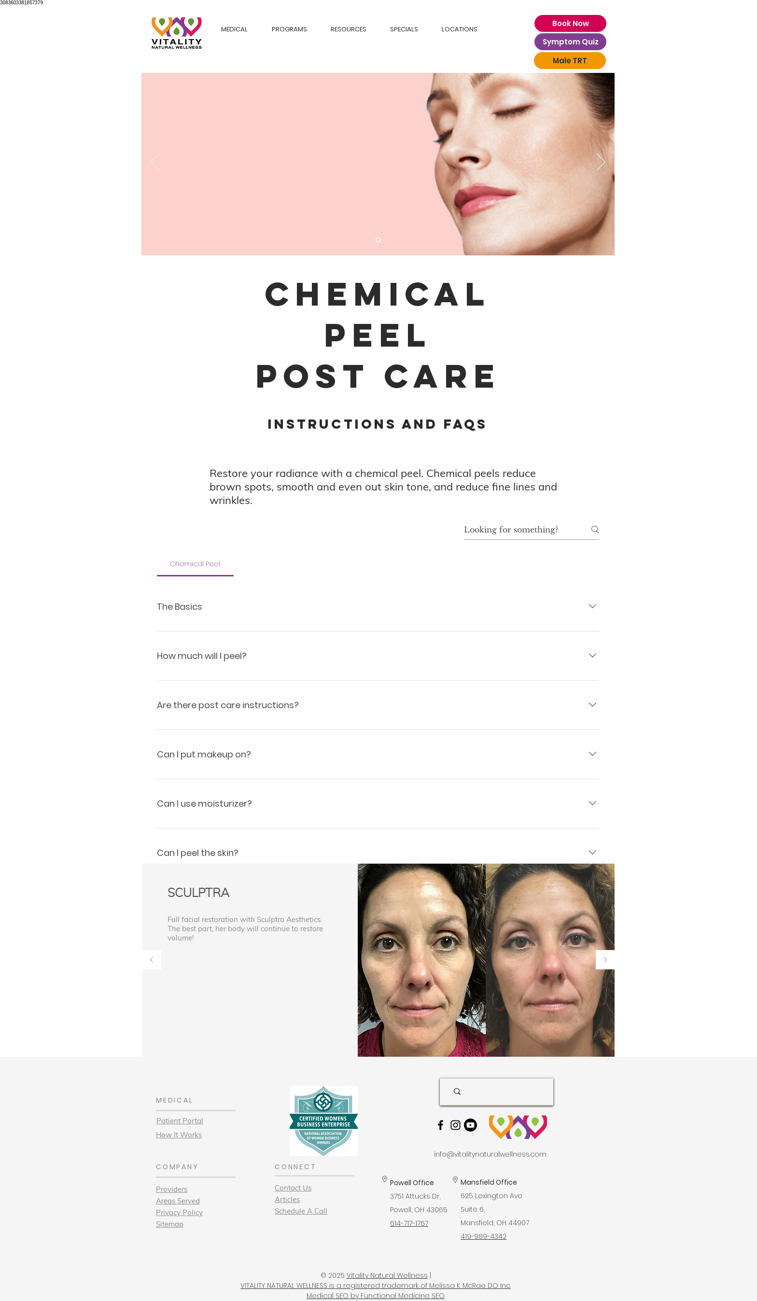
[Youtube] (470, 1125)
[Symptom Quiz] (570, 41)
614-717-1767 (409, 1223)
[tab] (195, 563)
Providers (171, 1189)
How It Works (179, 1134)
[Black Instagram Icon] (455, 1125)
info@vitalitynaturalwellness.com (490, 1154)
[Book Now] (570, 23)
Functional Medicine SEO (403, 1296)
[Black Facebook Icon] (440, 1125)
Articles (287, 1199)
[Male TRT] (570, 60)
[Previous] (155, 163)
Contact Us (293, 1187)
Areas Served (178, 1200)
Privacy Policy (179, 1212)
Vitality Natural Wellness (387, 1275)
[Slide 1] (378, 240)
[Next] (601, 163)
